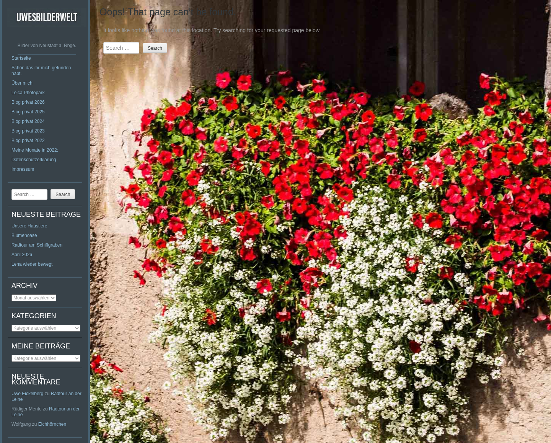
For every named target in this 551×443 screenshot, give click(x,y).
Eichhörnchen (52, 424)
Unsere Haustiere (29, 226)
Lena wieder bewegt (31, 264)
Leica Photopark (28, 92)
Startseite (21, 58)
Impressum (22, 169)
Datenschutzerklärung (33, 159)
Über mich (22, 83)
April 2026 (21, 254)
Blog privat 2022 (28, 140)
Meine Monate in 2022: (34, 150)
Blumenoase (24, 235)
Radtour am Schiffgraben (36, 245)
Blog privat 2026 (28, 102)
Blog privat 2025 (28, 111)
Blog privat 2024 (28, 121)
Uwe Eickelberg (27, 393)
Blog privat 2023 (28, 131)
